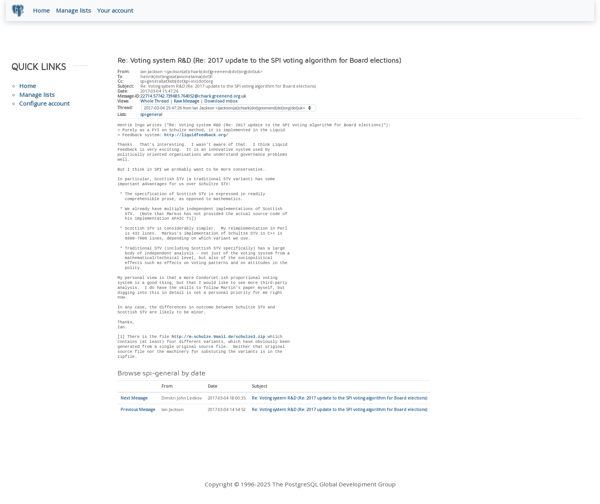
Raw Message (186, 101)
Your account (115, 10)
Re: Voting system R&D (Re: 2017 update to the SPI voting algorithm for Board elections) (339, 398)
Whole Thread (154, 101)
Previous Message (138, 410)
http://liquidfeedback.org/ (196, 135)
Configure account (44, 103)
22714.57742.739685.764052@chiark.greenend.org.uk (193, 96)
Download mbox (221, 101)
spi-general (151, 114)
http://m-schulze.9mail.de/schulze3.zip (218, 337)
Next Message (134, 398)
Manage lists (73, 10)
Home (41, 10)
